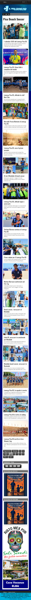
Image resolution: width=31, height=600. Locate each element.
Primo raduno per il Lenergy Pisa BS (15, 257)
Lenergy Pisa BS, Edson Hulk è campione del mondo (13, 68)
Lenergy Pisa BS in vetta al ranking (15, 414)
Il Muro (5, 592)
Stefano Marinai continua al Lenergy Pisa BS (15, 230)
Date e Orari (12, 592)
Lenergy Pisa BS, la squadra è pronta (15, 390)
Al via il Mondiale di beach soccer (14, 176)
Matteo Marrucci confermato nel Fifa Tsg (14, 282)
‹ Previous (15, 451)
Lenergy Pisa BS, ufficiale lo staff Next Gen (14, 96)
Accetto (20, 599)
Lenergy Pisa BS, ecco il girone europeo (13, 149)
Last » (11, 456)
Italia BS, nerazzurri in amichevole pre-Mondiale (14, 338)
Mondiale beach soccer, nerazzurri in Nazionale (15, 365)
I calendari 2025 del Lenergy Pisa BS (15, 41)
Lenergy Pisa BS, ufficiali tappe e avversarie (14, 202)
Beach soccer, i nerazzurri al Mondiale (13, 310)
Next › (5, 456)
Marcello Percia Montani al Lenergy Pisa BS (15, 122)
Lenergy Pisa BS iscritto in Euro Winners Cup (14, 440)
